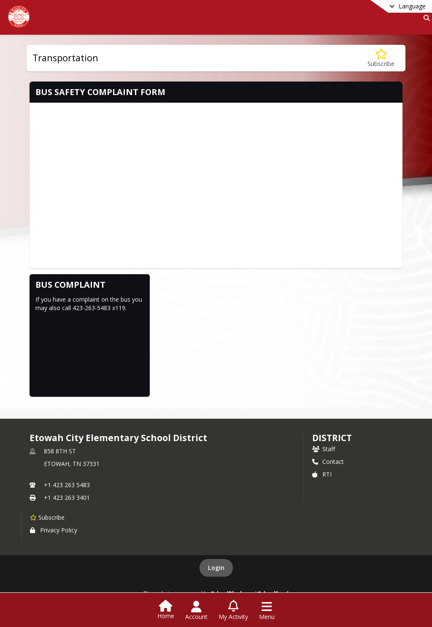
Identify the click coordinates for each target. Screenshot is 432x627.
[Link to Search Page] (425, 18)
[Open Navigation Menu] (267, 610)
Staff (323, 449)
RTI (322, 474)
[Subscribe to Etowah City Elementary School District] (47, 517)
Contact (328, 462)
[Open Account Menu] (196, 610)
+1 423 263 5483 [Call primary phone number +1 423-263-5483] (67, 485)
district (332, 438)
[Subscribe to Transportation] (381, 58)
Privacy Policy (53, 530)
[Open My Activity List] (233, 610)
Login (216, 568)
